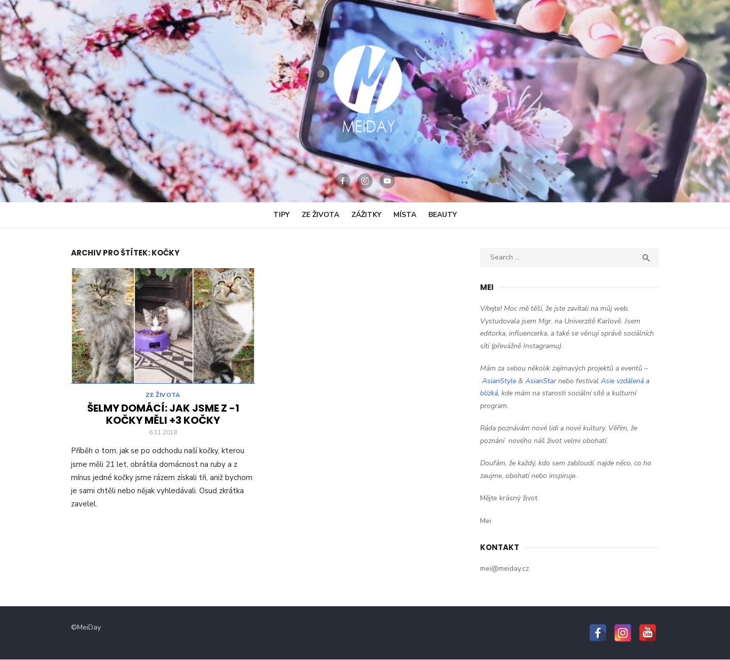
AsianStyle (499, 381)
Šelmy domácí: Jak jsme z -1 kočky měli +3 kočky (163, 415)
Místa (404, 214)
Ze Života (320, 214)
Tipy (281, 214)
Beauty (442, 214)
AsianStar (540, 381)
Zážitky (366, 214)
